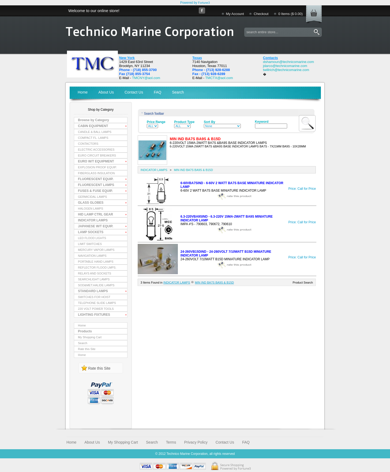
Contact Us (134, 92)
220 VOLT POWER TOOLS (96, 308)
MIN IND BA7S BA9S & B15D (193, 170)
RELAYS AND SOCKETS (94, 273)
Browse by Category (93, 120)
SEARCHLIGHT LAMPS (94, 279)
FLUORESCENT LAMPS (96, 185)
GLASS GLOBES (90, 203)
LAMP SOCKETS (90, 232)
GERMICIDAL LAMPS (92, 196)
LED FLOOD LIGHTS (92, 238)
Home (83, 92)
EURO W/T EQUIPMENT (96, 161)
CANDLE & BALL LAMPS (94, 131)
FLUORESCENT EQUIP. (95, 179)
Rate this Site (86, 349)
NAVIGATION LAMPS (92, 255)
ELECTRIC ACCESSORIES (96, 149)
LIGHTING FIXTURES (94, 315)
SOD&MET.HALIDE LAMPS (96, 285)
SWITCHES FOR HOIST (94, 297)
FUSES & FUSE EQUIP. (95, 191)
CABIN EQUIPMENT (93, 126)
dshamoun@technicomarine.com (288, 62)
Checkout (261, 14)
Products (85, 331)
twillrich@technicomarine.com (286, 70)
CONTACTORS (88, 143)
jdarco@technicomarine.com (285, 66)
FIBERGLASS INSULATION (96, 173)
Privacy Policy (196, 442)
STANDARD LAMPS (93, 291)
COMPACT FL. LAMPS (93, 137)
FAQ (157, 92)
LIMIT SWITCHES (90, 244)
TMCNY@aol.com (146, 78)
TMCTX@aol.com (219, 78)
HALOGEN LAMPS (90, 208)
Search (178, 92)
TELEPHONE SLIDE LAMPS (97, 302)
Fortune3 (204, 2)
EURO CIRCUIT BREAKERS (97, 155)
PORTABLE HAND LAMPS (95, 261)
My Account (235, 14)
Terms (171, 442)
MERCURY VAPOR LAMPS (96, 249)
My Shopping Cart (90, 337)
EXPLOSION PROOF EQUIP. (97, 167)
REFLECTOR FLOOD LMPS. (97, 267)
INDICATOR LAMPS (93, 220)
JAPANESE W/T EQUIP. (95, 226)
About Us (106, 92)
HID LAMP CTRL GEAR (95, 214)
